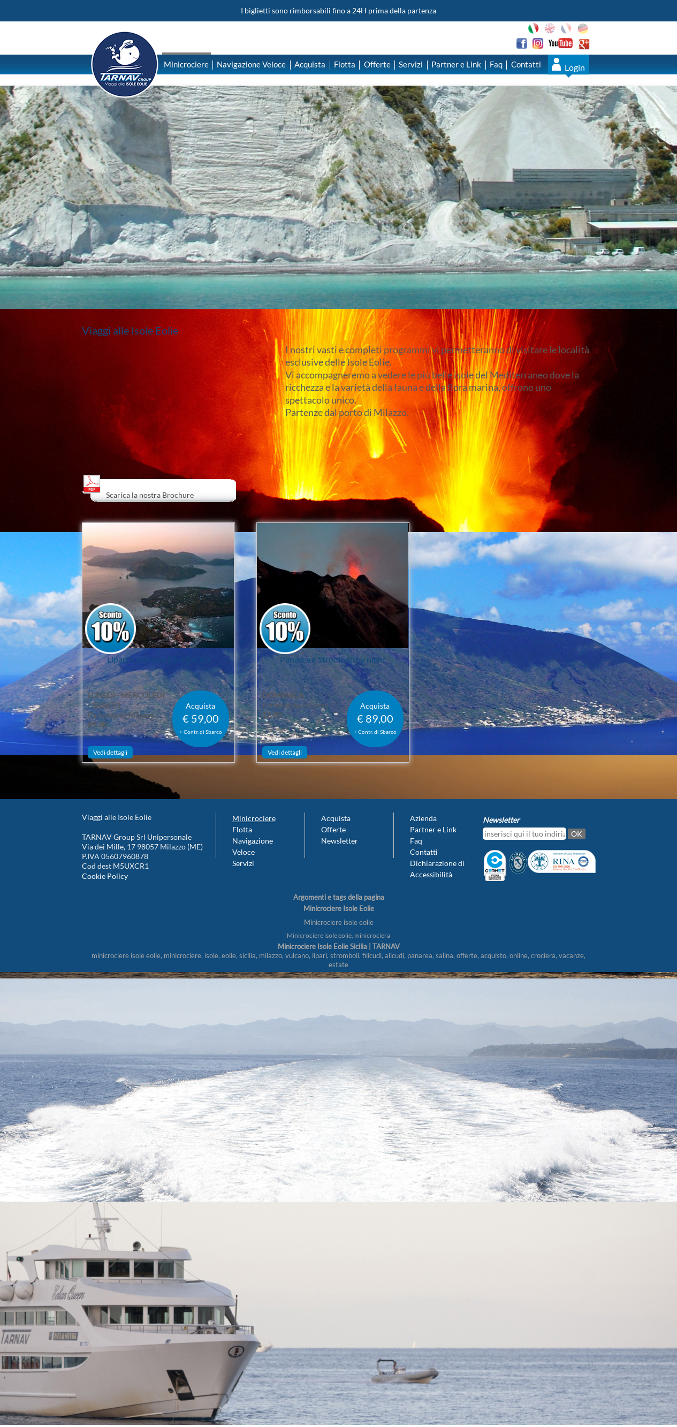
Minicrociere (186, 64)
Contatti (526, 64)
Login (575, 67)
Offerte (377, 64)
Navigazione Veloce (251, 64)
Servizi (411, 64)
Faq (496, 64)
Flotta (344, 64)
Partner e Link (456, 64)
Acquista (309, 64)
